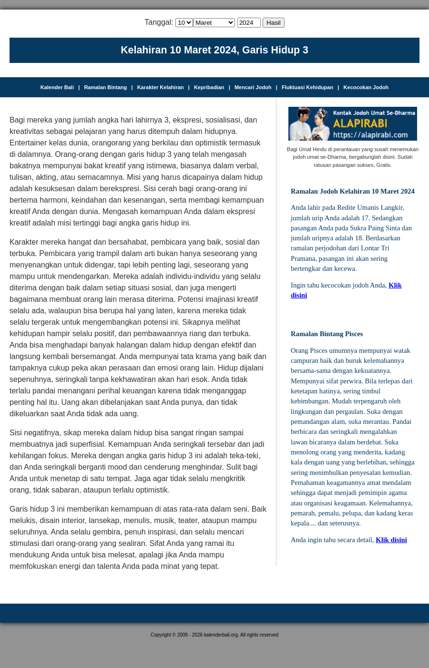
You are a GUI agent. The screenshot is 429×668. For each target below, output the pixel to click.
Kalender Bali (57, 87)
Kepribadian (209, 87)
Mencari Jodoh (253, 87)
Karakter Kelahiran (160, 87)
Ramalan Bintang (105, 87)
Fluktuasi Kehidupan (307, 87)
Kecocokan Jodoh (366, 87)
